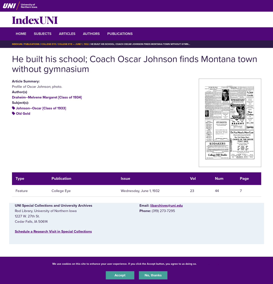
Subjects (42, 34)
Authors (91, 34)
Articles (67, 34)
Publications (120, 34)
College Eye (49, 44)
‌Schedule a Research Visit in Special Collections (53, 231)
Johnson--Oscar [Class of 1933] (41, 108)
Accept (120, 275)
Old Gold (23, 113)
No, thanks (153, 275)
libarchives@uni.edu (166, 205)
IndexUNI (35, 19)
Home (21, 34)
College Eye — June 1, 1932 (75, 44)
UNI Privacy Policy (209, 263)
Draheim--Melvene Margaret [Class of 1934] (47, 97)
